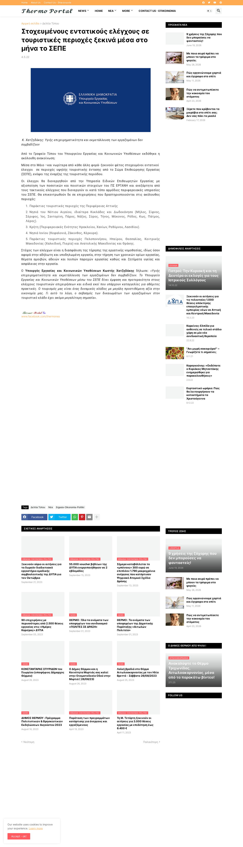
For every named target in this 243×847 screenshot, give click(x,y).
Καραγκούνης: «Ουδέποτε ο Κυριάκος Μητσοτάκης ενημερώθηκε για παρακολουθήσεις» (203, 370)
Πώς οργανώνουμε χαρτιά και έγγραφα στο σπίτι (203, 74)
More (126, 10)
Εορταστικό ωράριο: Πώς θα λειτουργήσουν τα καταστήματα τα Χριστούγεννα (203, 393)
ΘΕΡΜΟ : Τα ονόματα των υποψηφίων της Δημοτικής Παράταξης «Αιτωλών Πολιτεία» (135, 625)
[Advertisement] (90, 367)
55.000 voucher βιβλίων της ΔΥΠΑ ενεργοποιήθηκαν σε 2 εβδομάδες (88, 567)
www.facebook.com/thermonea (90, 366)
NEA (111, 10)
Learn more (36, 828)
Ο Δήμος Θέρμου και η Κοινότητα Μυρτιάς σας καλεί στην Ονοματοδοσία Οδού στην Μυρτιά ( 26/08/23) (90, 674)
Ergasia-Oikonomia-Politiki (70, 507)
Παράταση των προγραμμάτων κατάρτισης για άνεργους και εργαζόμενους (89, 721)
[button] (209, 11)
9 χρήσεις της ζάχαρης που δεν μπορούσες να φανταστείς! (204, 37)
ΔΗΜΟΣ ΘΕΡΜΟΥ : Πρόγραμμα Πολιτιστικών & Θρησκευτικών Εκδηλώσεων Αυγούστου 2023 (42, 721)
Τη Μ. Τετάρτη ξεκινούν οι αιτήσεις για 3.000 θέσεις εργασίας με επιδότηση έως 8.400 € (135, 723)
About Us (35, 2)
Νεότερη (28, 741)
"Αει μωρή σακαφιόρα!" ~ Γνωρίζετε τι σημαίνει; (203, 350)
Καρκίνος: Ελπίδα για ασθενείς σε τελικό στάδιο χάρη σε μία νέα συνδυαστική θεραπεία (204, 331)
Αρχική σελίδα (30, 23)
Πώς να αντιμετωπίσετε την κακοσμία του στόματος (202, 93)
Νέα (50, 507)
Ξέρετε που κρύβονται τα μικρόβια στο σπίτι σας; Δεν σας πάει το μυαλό (202, 112)
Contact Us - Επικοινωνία (57, 2)
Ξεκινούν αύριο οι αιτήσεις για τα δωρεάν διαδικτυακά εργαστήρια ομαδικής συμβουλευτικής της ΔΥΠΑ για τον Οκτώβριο (41, 570)
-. (34, 313)
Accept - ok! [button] (18, 836)
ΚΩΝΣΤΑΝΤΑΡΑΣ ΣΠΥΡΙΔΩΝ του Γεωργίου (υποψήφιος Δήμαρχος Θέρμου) (42, 672)
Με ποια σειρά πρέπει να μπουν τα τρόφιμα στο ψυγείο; (202, 57)
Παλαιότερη (150, 741)
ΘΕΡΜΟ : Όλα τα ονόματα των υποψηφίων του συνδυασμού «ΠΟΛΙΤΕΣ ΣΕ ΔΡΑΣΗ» (88, 623)
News (82, 10)
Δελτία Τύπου (50, 23)
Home (24, 2)
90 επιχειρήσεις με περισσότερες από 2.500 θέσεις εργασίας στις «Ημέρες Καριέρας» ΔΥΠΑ (42, 625)
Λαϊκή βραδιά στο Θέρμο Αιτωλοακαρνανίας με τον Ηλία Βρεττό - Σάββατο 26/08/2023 (138, 672)
